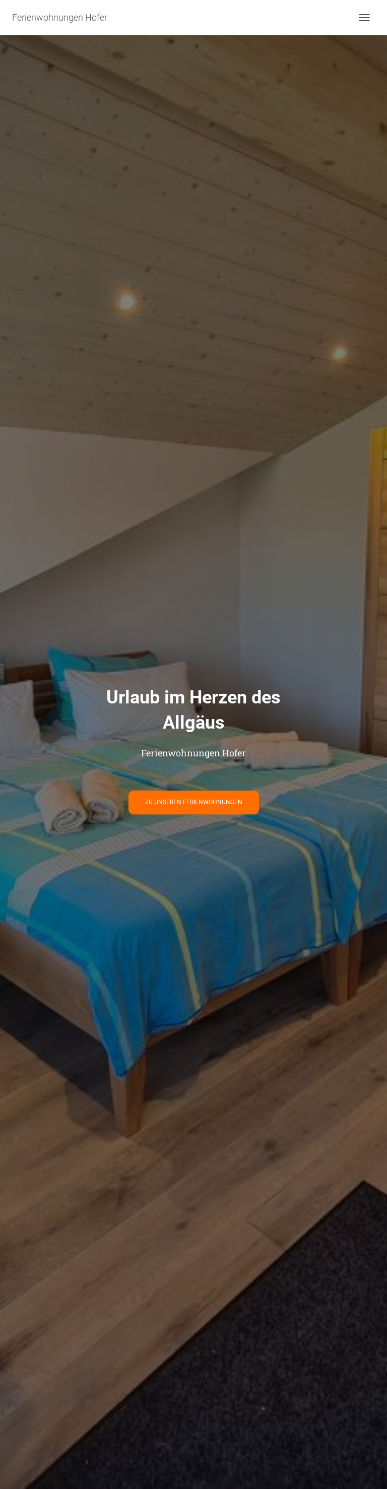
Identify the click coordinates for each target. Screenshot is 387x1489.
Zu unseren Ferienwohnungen (193, 802)
